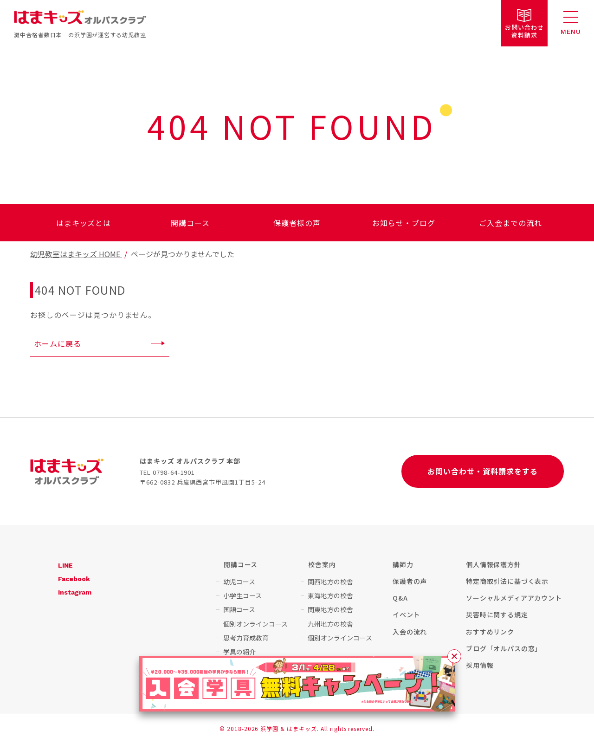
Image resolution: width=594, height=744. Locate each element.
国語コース (239, 609)
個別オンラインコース (255, 623)
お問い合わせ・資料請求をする (482, 471)
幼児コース (239, 581)
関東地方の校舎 (330, 609)
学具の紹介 (239, 651)
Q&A (400, 597)
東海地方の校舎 (330, 595)
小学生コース (242, 595)
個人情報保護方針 (493, 564)
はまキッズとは (83, 222)
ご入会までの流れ (510, 222)
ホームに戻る (57, 343)
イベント (406, 614)
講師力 (403, 564)
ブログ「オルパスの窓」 (504, 648)
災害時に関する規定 (497, 614)
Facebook (74, 579)
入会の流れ (410, 631)
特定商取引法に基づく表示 (507, 581)
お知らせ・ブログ (403, 222)
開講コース (190, 222)
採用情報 (479, 665)
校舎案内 (322, 564)
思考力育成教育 (246, 637)
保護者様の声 (297, 222)
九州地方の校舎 (330, 623)
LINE (65, 565)
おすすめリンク (490, 631)
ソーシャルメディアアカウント (514, 597)
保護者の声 (410, 581)
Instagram (74, 592)
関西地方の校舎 (330, 581)
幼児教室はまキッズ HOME (76, 253)
